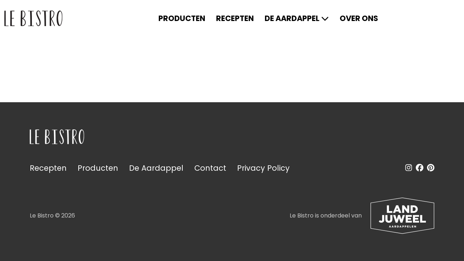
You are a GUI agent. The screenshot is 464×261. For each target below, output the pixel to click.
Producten (181, 18)
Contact (210, 168)
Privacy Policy (263, 168)
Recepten (235, 18)
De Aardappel (292, 18)
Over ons (359, 18)
